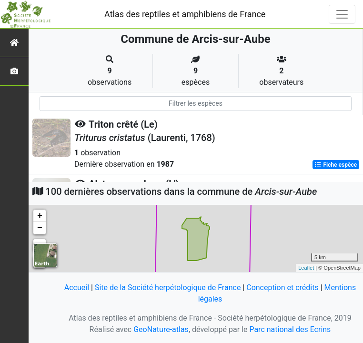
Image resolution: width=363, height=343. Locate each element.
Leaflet (306, 268)
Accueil (76, 287)
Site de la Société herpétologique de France (168, 287)
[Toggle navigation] (342, 14)
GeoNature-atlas (161, 329)
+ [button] (39, 216)
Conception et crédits (282, 287)
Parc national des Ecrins (290, 329)
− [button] (39, 228)
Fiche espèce (335, 164)
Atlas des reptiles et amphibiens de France (184, 14)
